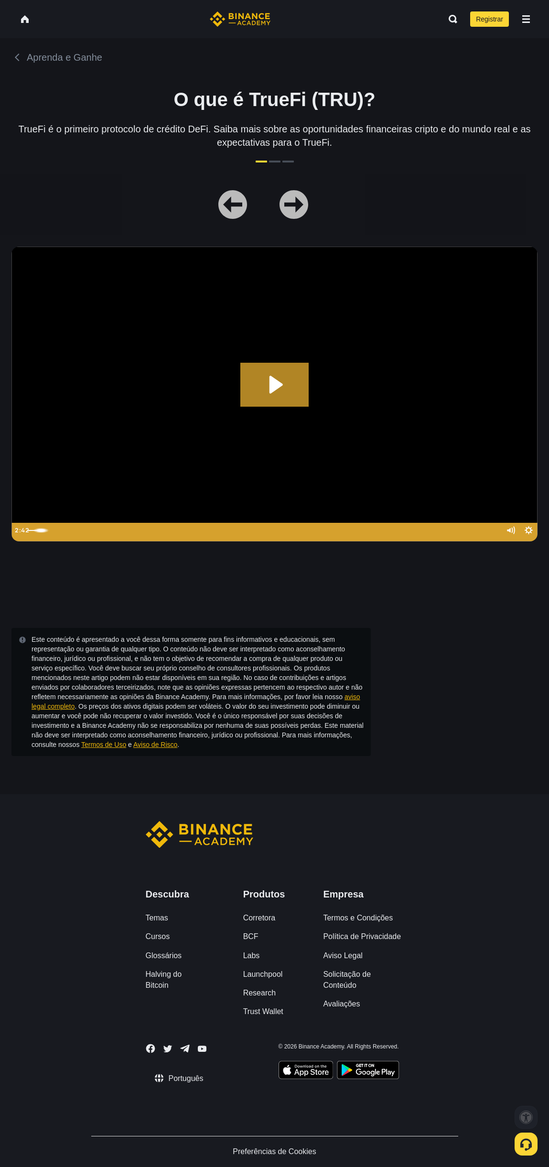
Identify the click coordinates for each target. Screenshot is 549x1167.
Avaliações (341, 1004)
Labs (251, 955)
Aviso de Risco (155, 744)
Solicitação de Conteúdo (347, 979)
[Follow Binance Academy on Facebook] (150, 1048)
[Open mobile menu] (526, 19)
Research (259, 993)
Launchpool (263, 974)
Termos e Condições (358, 918)
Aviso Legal (342, 955)
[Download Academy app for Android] (368, 1071)
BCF (250, 936)
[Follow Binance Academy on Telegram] (185, 1048)
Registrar (489, 19)
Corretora (259, 918)
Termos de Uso (103, 744)
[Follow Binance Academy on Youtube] (202, 1049)
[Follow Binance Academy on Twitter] (167, 1049)
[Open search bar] (450, 19)
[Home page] (240, 19)
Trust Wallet (263, 1011)
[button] (526, 19)
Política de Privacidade (362, 936)
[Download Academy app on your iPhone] (306, 1071)
